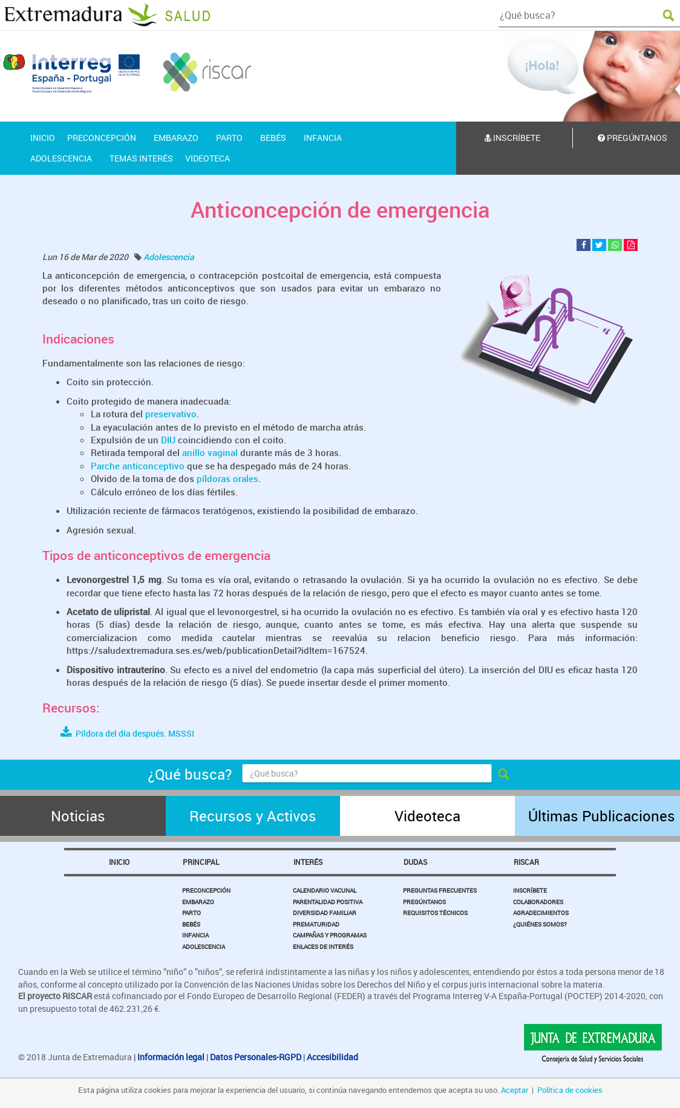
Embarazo (198, 902)
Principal (201, 862)
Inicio (119, 862)
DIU (168, 440)
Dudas (415, 862)
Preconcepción (206, 890)
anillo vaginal (210, 452)
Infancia (195, 935)
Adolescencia (168, 256)
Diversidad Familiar (324, 912)
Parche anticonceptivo (138, 466)
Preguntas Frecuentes (440, 890)
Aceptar (514, 1089)
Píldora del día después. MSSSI (127, 733)
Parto (191, 912)
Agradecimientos (541, 912)
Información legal (170, 1057)
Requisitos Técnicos (435, 912)
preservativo (171, 414)
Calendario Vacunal (324, 890)
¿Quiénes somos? (540, 924)
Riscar (526, 862)
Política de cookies (570, 1089)
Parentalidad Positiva (327, 902)
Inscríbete (512, 137)
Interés (307, 862)
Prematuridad (316, 924)
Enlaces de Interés (323, 946)
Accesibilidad (332, 1057)
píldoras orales (227, 478)
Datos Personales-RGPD (255, 1057)
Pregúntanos (424, 902)
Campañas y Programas (330, 935)
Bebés (191, 924)
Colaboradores (538, 902)
